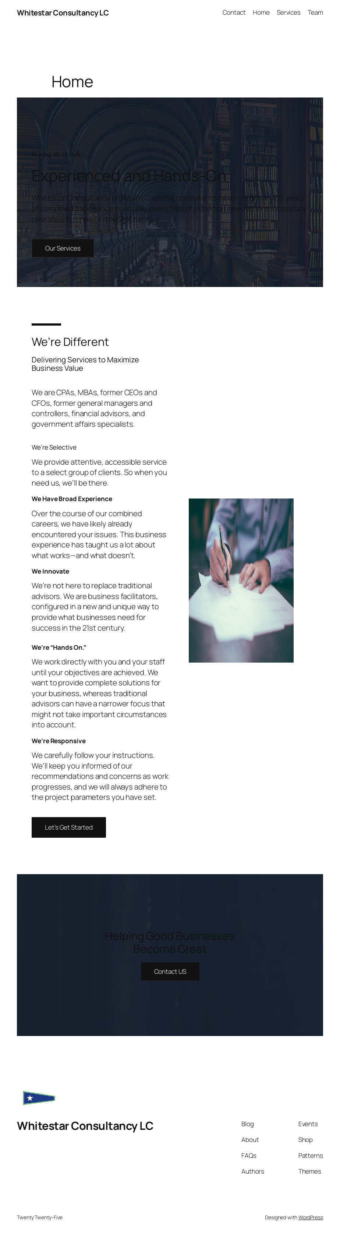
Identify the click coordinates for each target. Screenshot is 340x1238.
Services (289, 12)
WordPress (310, 1217)
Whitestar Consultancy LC (63, 12)
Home (261, 12)
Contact (234, 12)
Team (315, 12)
